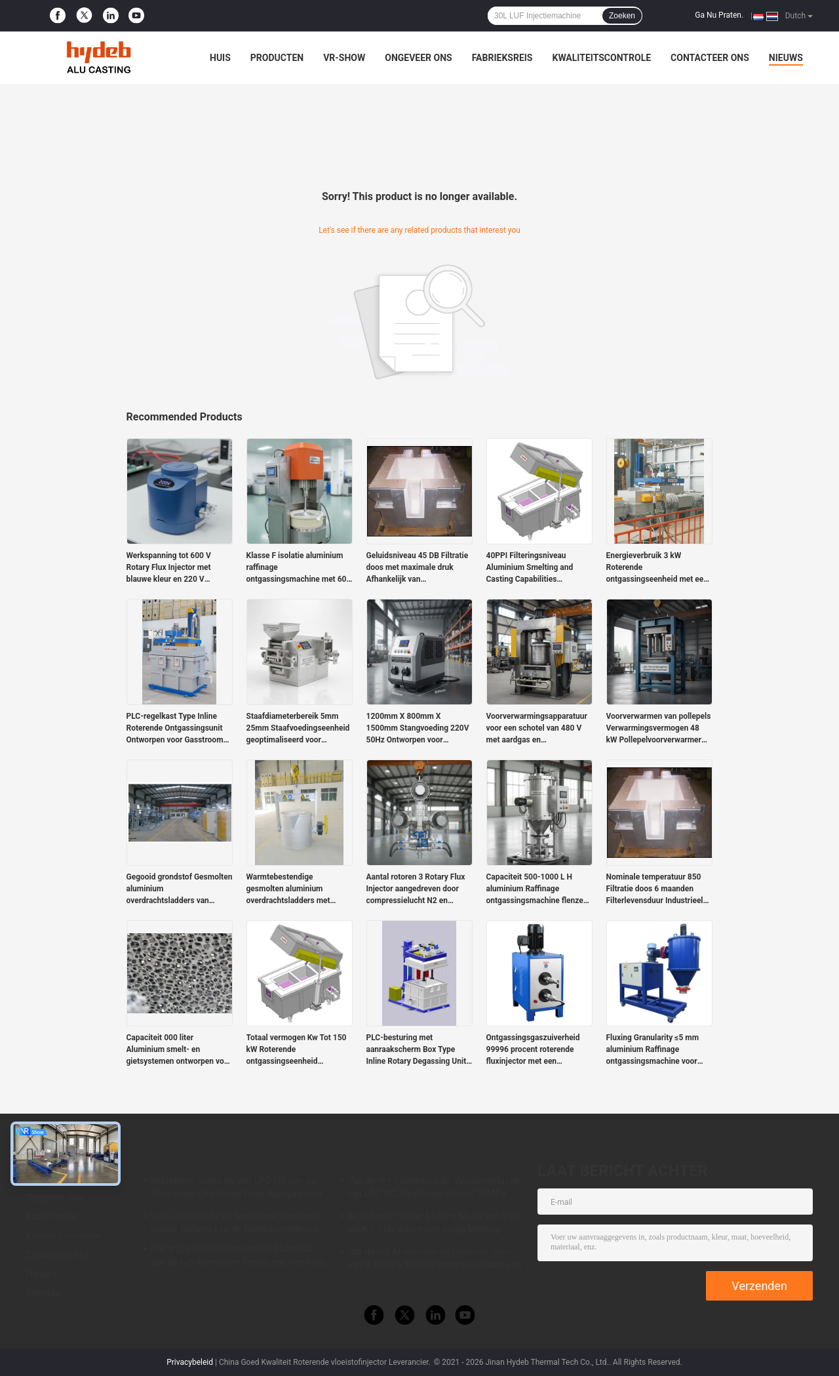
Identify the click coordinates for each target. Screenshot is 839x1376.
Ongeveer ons (418, 57)
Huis (220, 57)
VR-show (344, 57)
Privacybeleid (189, 1362)
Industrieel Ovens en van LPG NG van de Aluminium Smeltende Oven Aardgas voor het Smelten (236, 1189)
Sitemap (43, 1292)
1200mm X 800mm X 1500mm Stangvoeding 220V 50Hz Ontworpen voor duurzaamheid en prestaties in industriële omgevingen (417, 729)
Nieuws (786, 57)
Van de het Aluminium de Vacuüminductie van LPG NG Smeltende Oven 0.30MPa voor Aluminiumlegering (433, 1189)
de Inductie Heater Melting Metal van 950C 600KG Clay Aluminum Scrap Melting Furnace (435, 1224)
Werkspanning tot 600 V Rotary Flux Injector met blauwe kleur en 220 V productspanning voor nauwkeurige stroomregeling (177, 568)
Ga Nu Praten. (719, 15)
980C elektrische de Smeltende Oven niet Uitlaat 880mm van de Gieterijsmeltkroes (235, 1222)
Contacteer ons (710, 57)
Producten (276, 57)
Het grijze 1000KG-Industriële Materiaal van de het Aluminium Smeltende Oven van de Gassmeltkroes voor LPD (239, 1257)
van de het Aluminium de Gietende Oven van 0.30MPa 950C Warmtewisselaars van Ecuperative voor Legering (434, 1260)
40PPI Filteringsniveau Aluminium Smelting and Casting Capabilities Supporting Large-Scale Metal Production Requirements (539, 568)
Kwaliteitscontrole (601, 57)
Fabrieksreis (502, 57)
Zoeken (622, 15)
